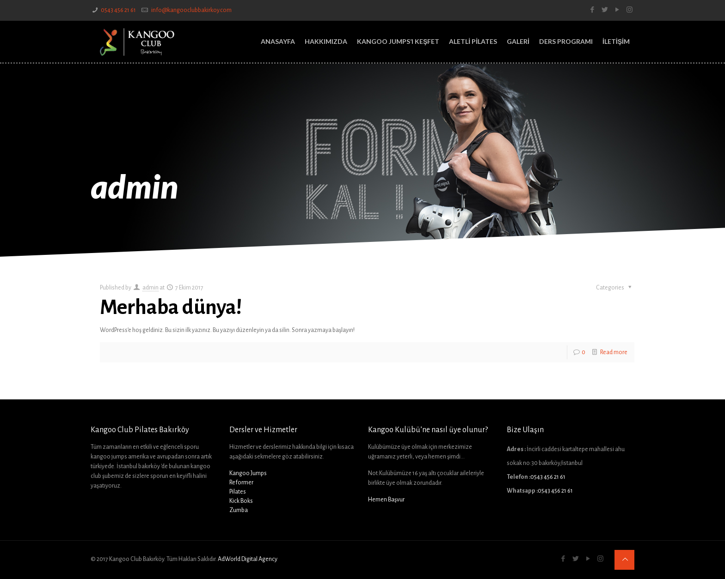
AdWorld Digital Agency (247, 559)
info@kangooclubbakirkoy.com (191, 10)
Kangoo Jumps (248, 473)
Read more (613, 352)
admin (150, 287)
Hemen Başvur (386, 499)
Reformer (241, 482)
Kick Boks (241, 501)
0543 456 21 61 (118, 10)
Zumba (238, 510)
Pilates (237, 492)
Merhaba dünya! (171, 307)
